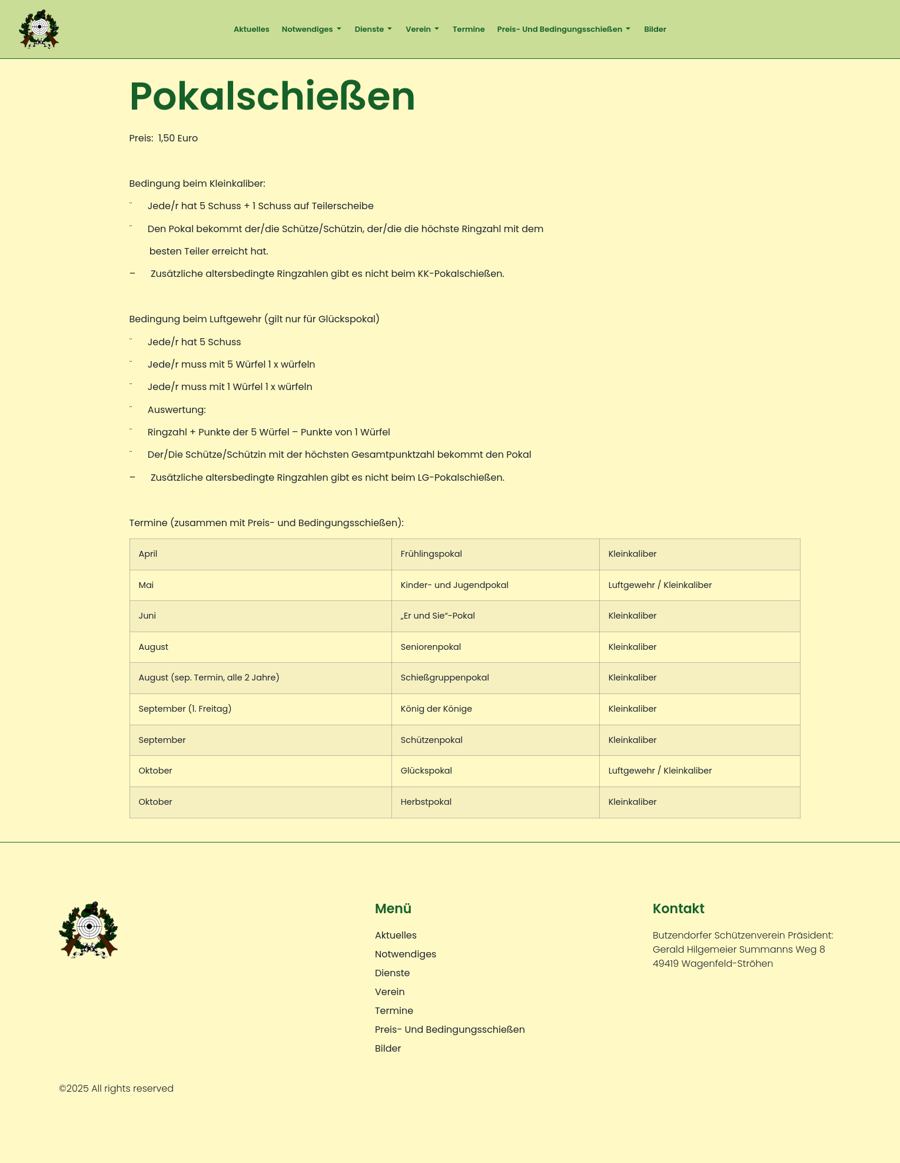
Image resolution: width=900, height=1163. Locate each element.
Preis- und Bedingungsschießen (564, 29)
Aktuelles (252, 29)
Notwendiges (312, 29)
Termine (469, 29)
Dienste (374, 29)
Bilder (655, 29)
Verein (423, 29)
